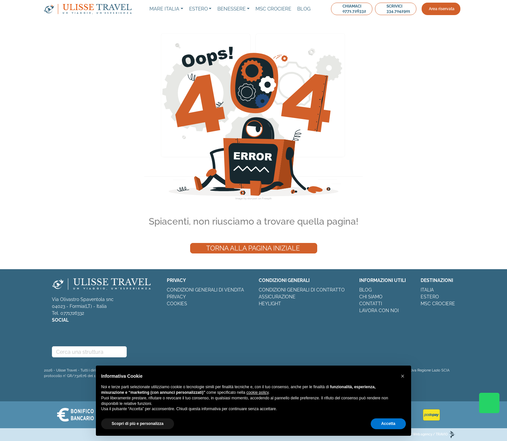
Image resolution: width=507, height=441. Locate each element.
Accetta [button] (388, 423)
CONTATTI (370, 303)
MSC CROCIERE (438, 303)
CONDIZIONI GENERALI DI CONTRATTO (302, 289)
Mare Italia (164, 9)
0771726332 (72, 313)
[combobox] (89, 351)
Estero (198, 9)
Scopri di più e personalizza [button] (138, 423)
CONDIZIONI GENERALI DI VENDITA (205, 289)
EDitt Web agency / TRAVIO (430, 434)
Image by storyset (246, 198)
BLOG (365, 289)
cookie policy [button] (257, 392)
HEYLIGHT (270, 303)
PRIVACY (176, 296)
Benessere (231, 9)
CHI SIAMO (371, 296)
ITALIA (427, 289)
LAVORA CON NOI (379, 310)
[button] (402, 376)
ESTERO (430, 296)
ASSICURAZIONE (277, 296)
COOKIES (177, 303)
